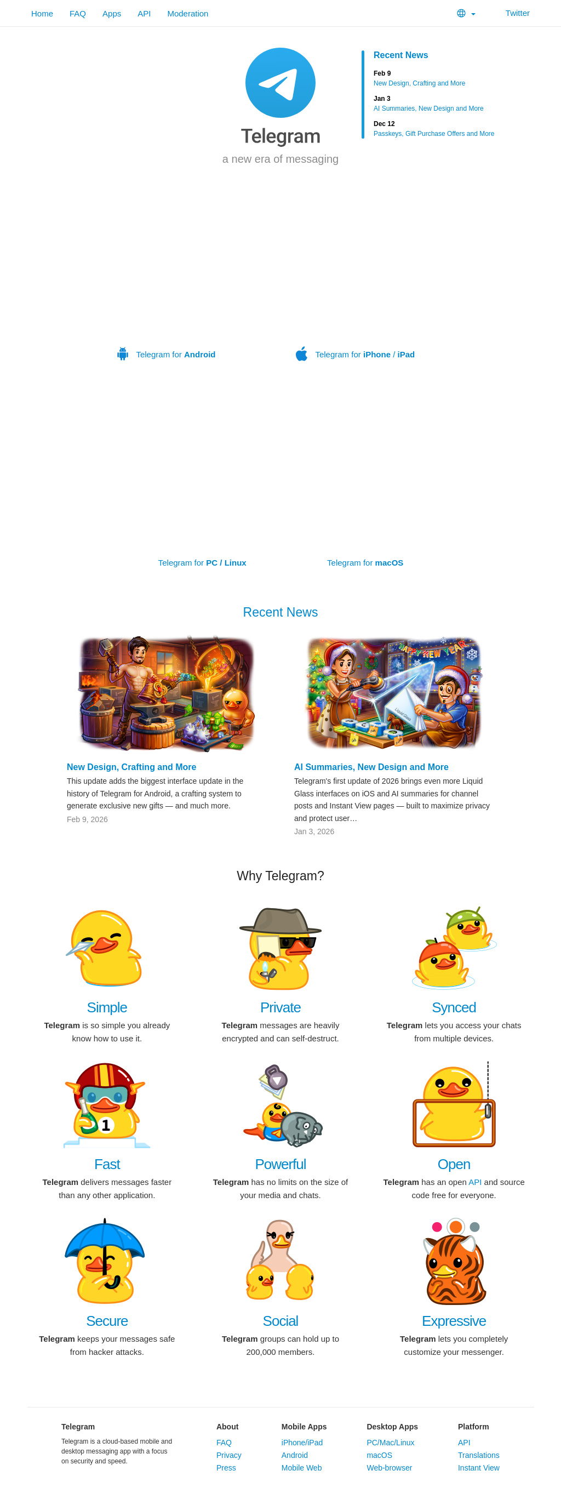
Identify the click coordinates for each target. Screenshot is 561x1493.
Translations (479, 1455)
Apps (111, 13)
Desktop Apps (392, 1426)
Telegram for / (355, 283)
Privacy (229, 1455)
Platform (473, 1426)
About (227, 1426)
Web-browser (389, 1467)
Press (226, 1467)
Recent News (401, 55)
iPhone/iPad (302, 1442)
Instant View (479, 1467)
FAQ (78, 13)
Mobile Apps (304, 1426)
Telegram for (166, 283)
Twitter (511, 13)
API (144, 13)
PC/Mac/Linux (390, 1442)
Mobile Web (302, 1467)
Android (295, 1455)
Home (42, 13)
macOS (379, 1455)
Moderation (187, 13)
